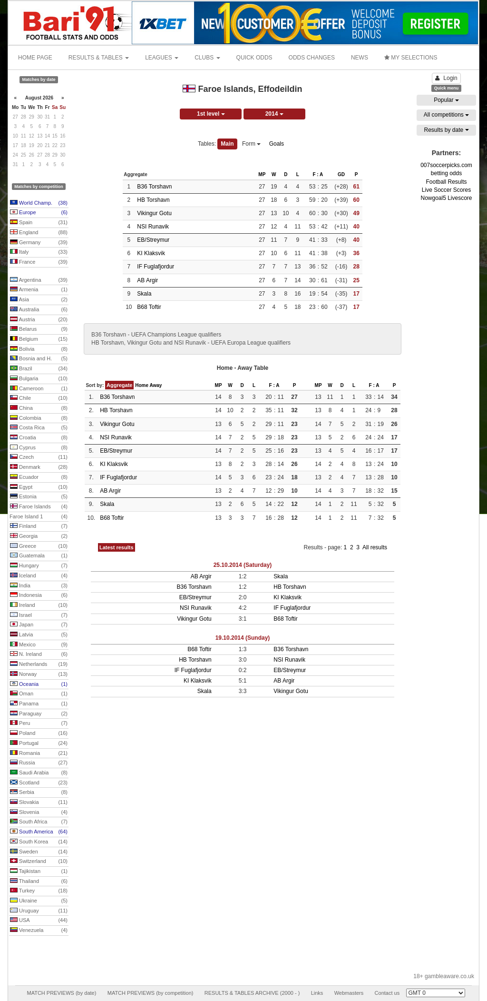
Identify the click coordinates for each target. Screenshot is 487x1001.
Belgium (39, 339)
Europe (39, 213)
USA (39, 920)
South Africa (39, 822)
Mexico (39, 645)
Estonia (39, 497)
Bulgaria (39, 379)
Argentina (39, 280)
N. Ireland (39, 654)
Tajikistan (39, 871)
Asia (39, 300)
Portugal (39, 743)
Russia (39, 763)
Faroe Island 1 (39, 517)
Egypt (39, 487)
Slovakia (39, 802)
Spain (39, 223)
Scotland (39, 783)
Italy (39, 252)
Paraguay (39, 714)
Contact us (387, 993)
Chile (39, 398)
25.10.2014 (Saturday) (243, 565)
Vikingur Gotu (154, 213)
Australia (39, 310)
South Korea (39, 842)
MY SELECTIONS (410, 57)
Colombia (39, 418)
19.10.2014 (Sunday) (242, 637)
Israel (39, 615)
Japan (39, 625)
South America (39, 832)
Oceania (39, 684)
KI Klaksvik (151, 253)
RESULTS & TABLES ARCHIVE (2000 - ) (252, 993)
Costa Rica (39, 428)
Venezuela (39, 930)
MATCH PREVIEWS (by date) (61, 993)
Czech (39, 457)
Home (141, 385)
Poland (39, 733)
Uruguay (39, 911)
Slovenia (39, 812)
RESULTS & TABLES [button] (98, 57)
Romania (39, 753)
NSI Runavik (153, 226)
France (39, 262)
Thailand (39, 881)
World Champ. (39, 203)
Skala (144, 293)
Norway (39, 674)
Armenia (39, 290)
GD (341, 174)
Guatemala (39, 556)
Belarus (39, 329)
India (39, 586)
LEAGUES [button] (161, 57)
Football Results (446, 181)
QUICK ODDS (254, 57)
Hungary (39, 566)
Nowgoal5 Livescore (446, 198)
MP (261, 174)
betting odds (446, 173)
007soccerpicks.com (446, 165)
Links (317, 993)
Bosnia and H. (39, 359)
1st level (211, 113)
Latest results (116, 547)
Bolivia (39, 349)
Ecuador (39, 477)
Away (155, 385)
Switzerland (39, 861)
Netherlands (39, 664)
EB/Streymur (153, 240)
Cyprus (39, 448)
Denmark (39, 467)
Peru (39, 723)
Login (446, 78)
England (39, 233)
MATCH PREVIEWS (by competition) (150, 993)
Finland (39, 526)
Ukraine (39, 901)
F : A (317, 174)
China (39, 408)
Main (227, 143)
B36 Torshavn (154, 186)
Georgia (39, 536)
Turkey (39, 891)
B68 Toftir (149, 307)
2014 (274, 113)
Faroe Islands (39, 507)
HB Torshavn (153, 200)
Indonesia (39, 595)
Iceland (39, 576)
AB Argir (147, 280)
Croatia (39, 438)
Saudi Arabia (39, 773)
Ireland (39, 605)
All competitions (446, 114)
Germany (39, 243)
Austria (39, 320)
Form (251, 143)
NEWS (359, 57)
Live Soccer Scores (446, 190)
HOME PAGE (35, 57)
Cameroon (39, 389)
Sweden (39, 852)
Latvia (39, 635)
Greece (39, 546)
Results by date (446, 130)
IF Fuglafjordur (155, 266)
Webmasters (349, 993)
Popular (446, 100)
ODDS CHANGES (312, 57)
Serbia (39, 792)
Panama (39, 704)
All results (374, 547)
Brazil (39, 369)
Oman (39, 694)
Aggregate (119, 385)
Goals (276, 143)
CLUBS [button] (207, 57)
